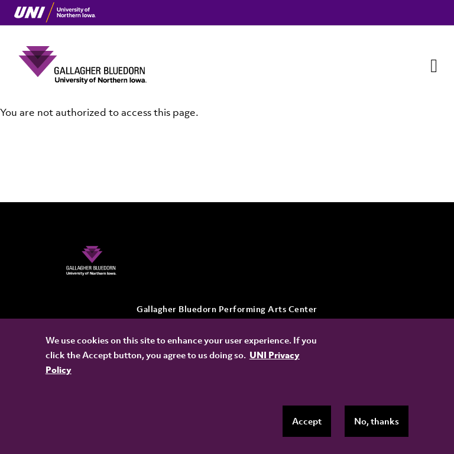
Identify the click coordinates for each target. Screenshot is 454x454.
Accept (307, 421)
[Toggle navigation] (434, 65)
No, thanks (376, 421)
